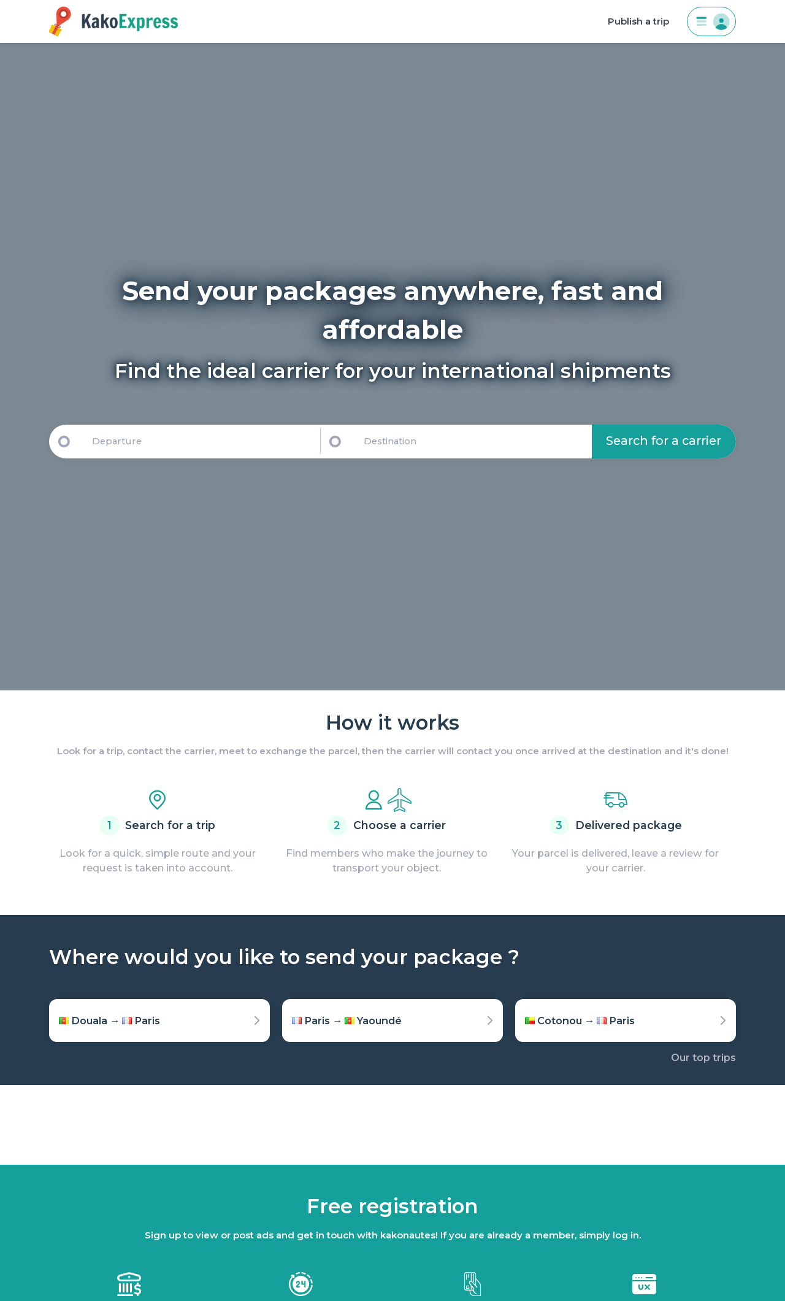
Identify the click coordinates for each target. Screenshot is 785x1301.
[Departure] (200, 441)
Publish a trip (638, 21)
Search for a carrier (663, 440)
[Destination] (475, 441)
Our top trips (703, 1057)
